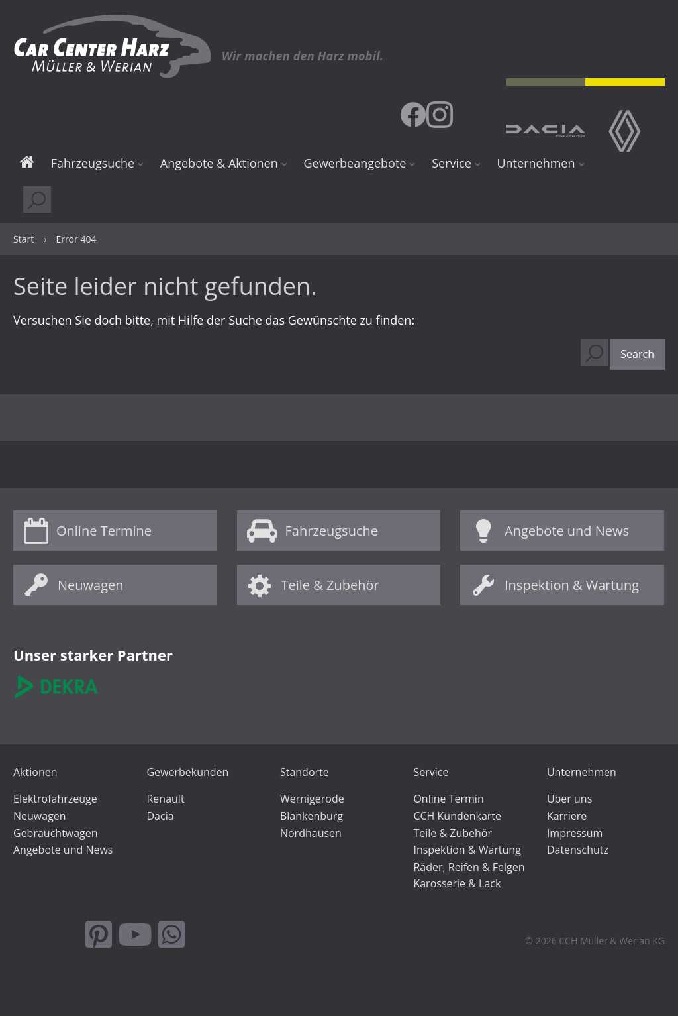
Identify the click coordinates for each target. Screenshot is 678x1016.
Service (451, 163)
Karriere (567, 816)
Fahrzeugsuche (92, 163)
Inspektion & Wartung (572, 585)
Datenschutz (577, 849)
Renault (165, 798)
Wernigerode (312, 798)
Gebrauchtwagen (55, 833)
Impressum (575, 833)
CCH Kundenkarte (457, 816)
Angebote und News (567, 530)
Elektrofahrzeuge (55, 798)
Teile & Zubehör (330, 585)
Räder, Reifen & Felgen (468, 867)
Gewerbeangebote (354, 163)
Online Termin (448, 798)
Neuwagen (91, 585)
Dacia (159, 816)
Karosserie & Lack (457, 883)
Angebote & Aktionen (219, 163)
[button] (637, 354)
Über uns (569, 798)
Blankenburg (311, 816)
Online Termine (104, 530)
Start (27, 164)
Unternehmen (536, 163)
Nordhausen (311, 833)
